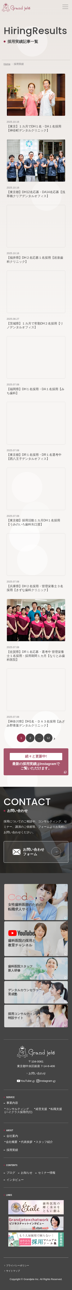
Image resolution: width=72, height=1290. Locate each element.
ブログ (11, 1172)
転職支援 (56, 1109)
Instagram (44, 1080)
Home (7, 64)
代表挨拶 (26, 1141)
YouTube (24, 1080)
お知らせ (26, 1172)
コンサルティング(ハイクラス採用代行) (18, 1110)
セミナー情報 (46, 1172)
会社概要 (11, 1141)
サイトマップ (13, 1271)
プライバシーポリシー (17, 1265)
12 (48, 738)
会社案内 (12, 1136)
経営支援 (41, 1109)
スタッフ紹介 (44, 1141)
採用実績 (12, 1149)
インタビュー (15, 1179)
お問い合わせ (37, 1073)
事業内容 (12, 1102)
